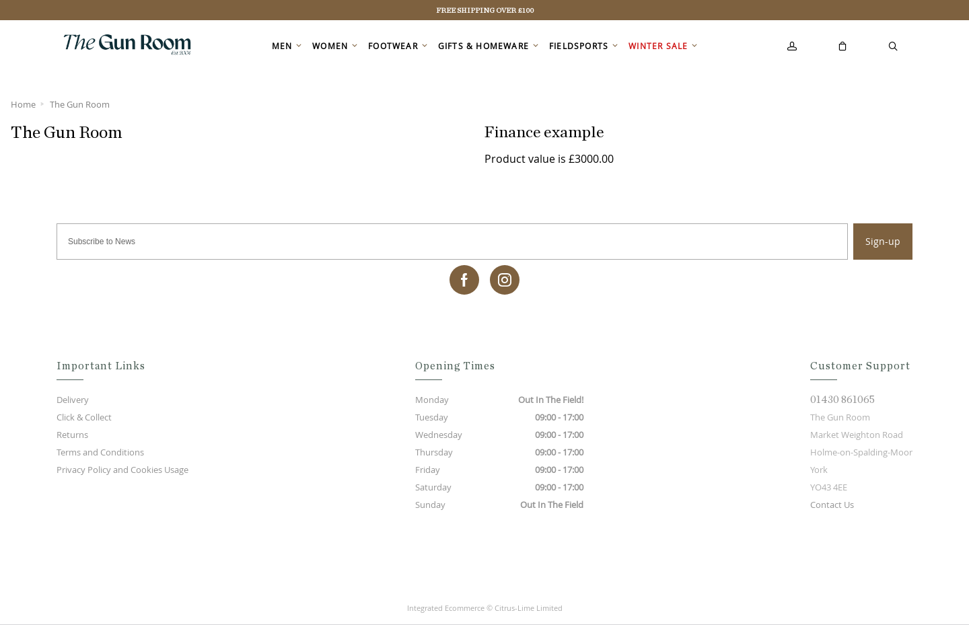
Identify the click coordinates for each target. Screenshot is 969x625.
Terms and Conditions (100, 452)
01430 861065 (842, 399)
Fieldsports (578, 46)
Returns (72, 435)
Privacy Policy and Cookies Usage (122, 470)
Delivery (73, 400)
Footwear (393, 46)
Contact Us (832, 505)
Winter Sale (658, 46)
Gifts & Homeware (483, 46)
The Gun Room (80, 104)
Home (23, 104)
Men (282, 46)
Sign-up (882, 241)
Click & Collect (84, 417)
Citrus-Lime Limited (529, 608)
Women (330, 46)
